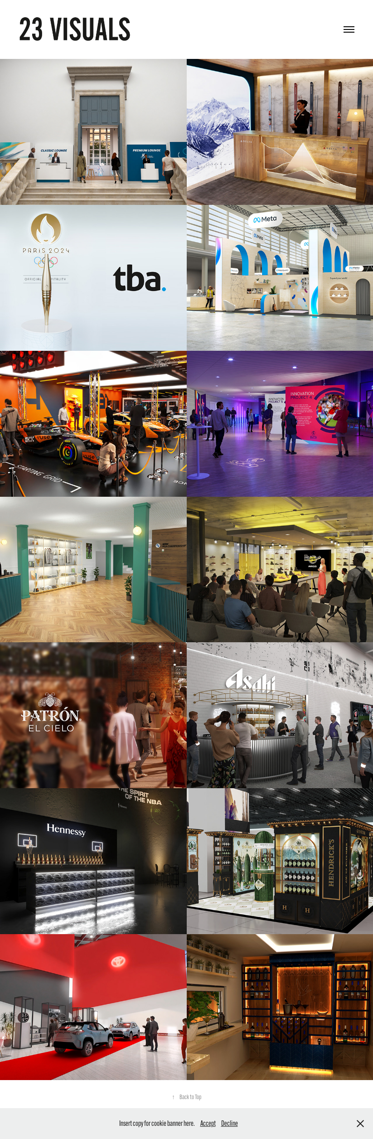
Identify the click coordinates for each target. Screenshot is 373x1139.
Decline (229, 1123)
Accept (208, 1123)
